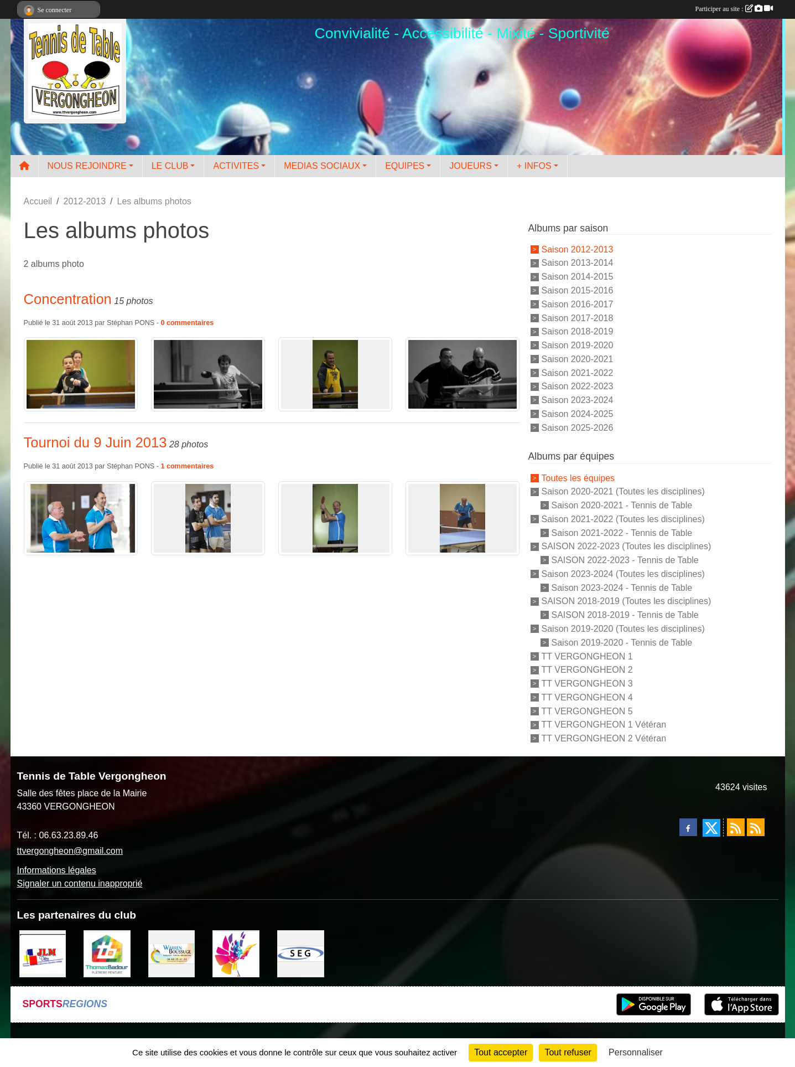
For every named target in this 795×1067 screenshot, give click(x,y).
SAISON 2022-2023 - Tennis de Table (625, 560)
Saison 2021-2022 (578, 372)
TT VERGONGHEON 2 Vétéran (604, 738)
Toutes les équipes (578, 477)
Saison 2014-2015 (578, 276)
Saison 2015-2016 (578, 290)
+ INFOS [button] (534, 166)
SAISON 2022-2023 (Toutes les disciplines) (626, 546)
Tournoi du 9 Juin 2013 (95, 442)
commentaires (190, 323)
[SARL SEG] (300, 952)
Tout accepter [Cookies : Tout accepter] (500, 1052)
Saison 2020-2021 (578, 359)
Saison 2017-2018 (578, 317)
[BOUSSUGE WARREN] (171, 952)
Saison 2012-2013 (578, 249)
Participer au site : (734, 9)
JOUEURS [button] (470, 166)
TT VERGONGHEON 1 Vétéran (604, 724)
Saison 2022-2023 (578, 386)
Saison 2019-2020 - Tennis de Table (622, 642)
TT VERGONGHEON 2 (587, 669)
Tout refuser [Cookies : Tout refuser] (567, 1052)
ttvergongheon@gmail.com (70, 850)
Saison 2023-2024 (578, 400)
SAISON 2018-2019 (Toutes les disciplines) (626, 601)
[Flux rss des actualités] (736, 827)
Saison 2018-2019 (578, 331)
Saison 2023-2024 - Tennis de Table (622, 587)
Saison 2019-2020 (578, 345)
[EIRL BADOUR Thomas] (107, 952)
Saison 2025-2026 (578, 427)
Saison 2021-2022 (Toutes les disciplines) (623, 519)
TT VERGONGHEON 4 (587, 697)
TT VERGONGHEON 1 (587, 656)
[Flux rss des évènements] (756, 827)
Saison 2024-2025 (578, 414)
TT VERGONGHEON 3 (587, 683)
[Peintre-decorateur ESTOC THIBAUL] (235, 952)
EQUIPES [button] (404, 166)
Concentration (68, 299)
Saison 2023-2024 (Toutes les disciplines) (623, 574)
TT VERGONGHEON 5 (587, 710)
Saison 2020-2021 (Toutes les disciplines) (623, 491)
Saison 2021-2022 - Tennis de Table (622, 532)
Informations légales (56, 870)
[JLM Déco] (42, 952)
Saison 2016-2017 (578, 304)
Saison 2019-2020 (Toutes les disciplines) (623, 628)
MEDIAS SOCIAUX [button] (322, 166)
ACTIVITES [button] (236, 166)
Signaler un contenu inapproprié (80, 883)
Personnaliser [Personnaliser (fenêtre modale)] (636, 1052)
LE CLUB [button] (170, 166)
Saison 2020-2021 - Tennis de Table (622, 505)
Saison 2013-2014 (578, 262)
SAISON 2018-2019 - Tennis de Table (625, 615)
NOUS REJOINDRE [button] (87, 166)
